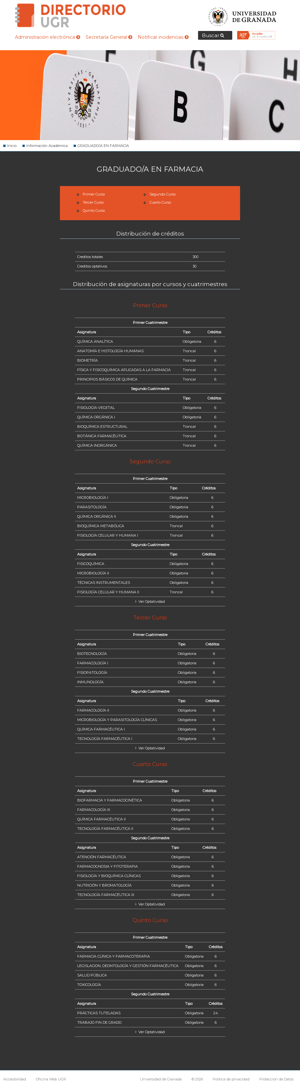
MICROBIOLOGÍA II (93, 573)
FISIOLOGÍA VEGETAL (96, 407)
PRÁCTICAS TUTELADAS (99, 1013)
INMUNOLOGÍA (90, 682)
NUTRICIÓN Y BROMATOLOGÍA (104, 885)
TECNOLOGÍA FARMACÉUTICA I (104, 738)
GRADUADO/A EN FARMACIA (103, 145)
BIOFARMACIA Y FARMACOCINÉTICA (109, 800)
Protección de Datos (276, 1079)
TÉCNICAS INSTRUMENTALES (103, 582)
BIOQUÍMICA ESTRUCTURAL (102, 426)
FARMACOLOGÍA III (93, 809)
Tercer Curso (93, 202)
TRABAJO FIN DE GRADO (99, 1022)
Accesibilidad (14, 1079)
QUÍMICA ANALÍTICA (95, 341)
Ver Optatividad (151, 601)
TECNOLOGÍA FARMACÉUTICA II (105, 828)
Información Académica (47, 145)
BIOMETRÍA (87, 360)
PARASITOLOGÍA (92, 507)
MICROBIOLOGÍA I (92, 497)
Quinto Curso (94, 210)
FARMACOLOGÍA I (92, 663)
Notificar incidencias (163, 37)
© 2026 (197, 1079)
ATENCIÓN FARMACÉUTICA (101, 857)
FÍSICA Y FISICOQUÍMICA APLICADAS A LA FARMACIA (124, 370)
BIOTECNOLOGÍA (92, 653)
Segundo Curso (163, 194)
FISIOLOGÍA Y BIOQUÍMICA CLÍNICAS (109, 876)
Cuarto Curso (160, 202)
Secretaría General (109, 37)
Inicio (12, 145)
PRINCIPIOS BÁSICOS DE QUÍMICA (107, 379)
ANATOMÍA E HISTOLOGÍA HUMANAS (110, 351)
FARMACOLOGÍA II (93, 710)
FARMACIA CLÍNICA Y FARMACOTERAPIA (113, 956)
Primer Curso (94, 194)
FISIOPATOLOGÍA (92, 672)
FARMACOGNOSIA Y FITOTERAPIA (107, 866)
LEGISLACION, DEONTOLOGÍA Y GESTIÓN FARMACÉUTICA (128, 965)
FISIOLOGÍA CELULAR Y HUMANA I (107, 535)
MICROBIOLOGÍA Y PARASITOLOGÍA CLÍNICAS (117, 719)
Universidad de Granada (243, 14)
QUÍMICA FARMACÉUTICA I (101, 729)
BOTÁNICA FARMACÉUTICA (101, 436)
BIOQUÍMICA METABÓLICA (100, 526)
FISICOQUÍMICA (90, 563)
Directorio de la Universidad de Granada (70, 15)
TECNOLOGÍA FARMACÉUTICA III (105, 894)
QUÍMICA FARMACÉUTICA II (101, 819)
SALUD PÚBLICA (92, 975)
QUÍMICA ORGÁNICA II (96, 516)
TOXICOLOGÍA (89, 984)
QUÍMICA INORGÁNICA (97, 445)
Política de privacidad (231, 1079)
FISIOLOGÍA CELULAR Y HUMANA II (108, 592)
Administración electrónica (47, 37)
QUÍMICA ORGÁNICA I (96, 417)
